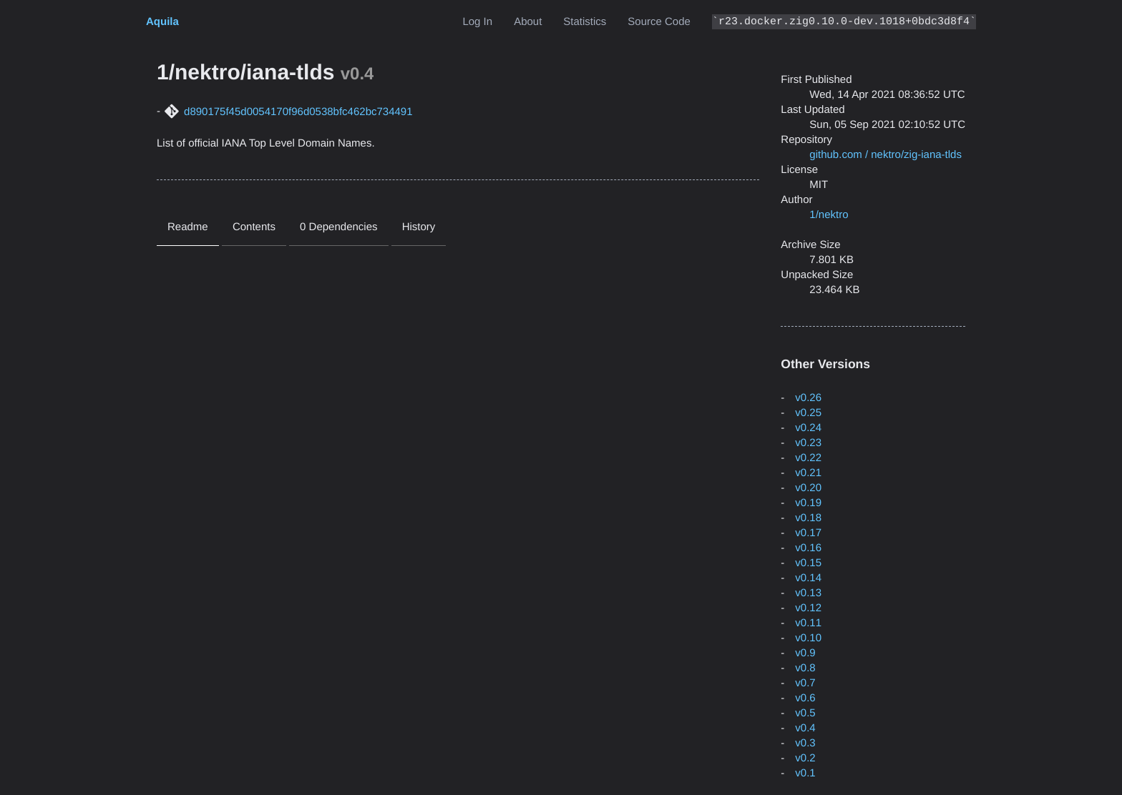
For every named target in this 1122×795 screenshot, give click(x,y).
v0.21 (808, 473)
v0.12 (808, 608)
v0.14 (808, 578)
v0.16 (808, 548)
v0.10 (808, 638)
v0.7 (805, 683)
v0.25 (808, 413)
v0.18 (808, 518)
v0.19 (808, 503)
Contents (254, 227)
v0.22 (808, 458)
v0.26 (808, 398)
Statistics (584, 22)
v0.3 (805, 743)
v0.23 (808, 443)
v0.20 (808, 488)
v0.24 (808, 428)
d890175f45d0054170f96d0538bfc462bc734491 (298, 112)
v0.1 (805, 773)
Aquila (162, 22)
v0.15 (808, 563)
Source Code (659, 22)
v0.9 (805, 653)
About (528, 22)
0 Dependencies (338, 227)
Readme (187, 227)
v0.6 (805, 698)
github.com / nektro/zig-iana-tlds (885, 155)
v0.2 (805, 758)
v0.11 (808, 623)
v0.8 (805, 668)
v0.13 (808, 593)
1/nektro (828, 215)
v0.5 (805, 713)
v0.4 (805, 728)
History (419, 227)
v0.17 (808, 533)
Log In (477, 22)
